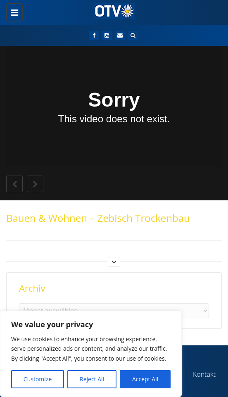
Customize (38, 379)
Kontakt (204, 374)
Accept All (145, 379)
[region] (91, 354)
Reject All (92, 379)
